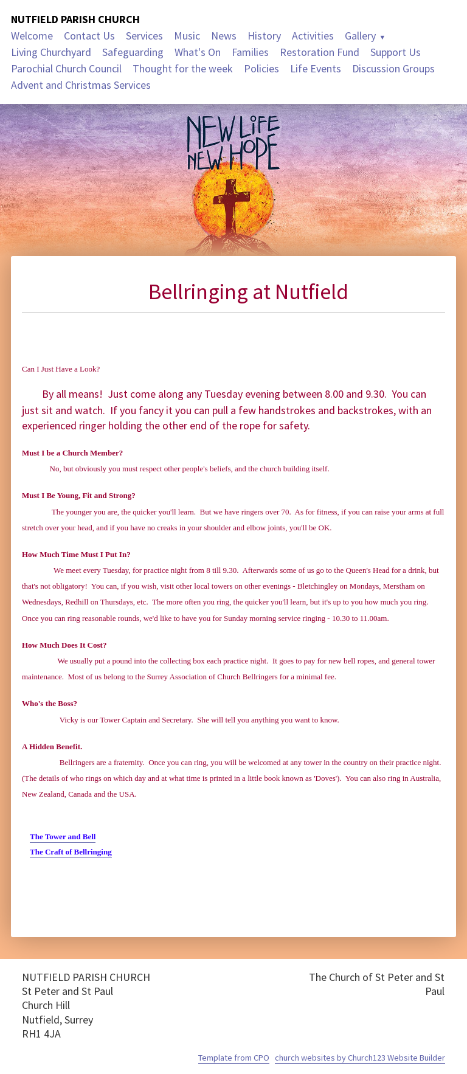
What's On (198, 52)
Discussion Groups (393, 68)
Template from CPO (233, 1057)
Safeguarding (133, 52)
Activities (313, 36)
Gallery (360, 36)
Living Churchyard (51, 52)
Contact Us (89, 36)
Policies (261, 68)
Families (250, 52)
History (264, 36)
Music (187, 36)
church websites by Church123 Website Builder (360, 1057)
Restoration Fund (319, 52)
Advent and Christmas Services (81, 85)
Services (144, 36)
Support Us (395, 52)
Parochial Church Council (66, 68)
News (224, 36)
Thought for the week (183, 68)
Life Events (315, 68)
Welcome (32, 36)
